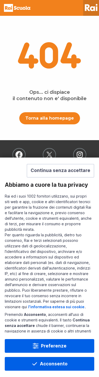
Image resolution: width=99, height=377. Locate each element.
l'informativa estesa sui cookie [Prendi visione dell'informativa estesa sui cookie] (56, 307)
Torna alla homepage (49, 118)
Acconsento (54, 363)
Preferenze (54, 346)
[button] (60, 171)
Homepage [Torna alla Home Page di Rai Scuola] (17, 8)
